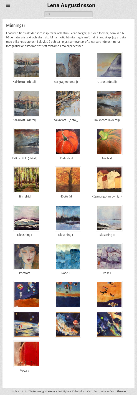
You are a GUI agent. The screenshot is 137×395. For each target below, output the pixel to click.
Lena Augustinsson (71, 5)
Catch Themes (118, 391)
